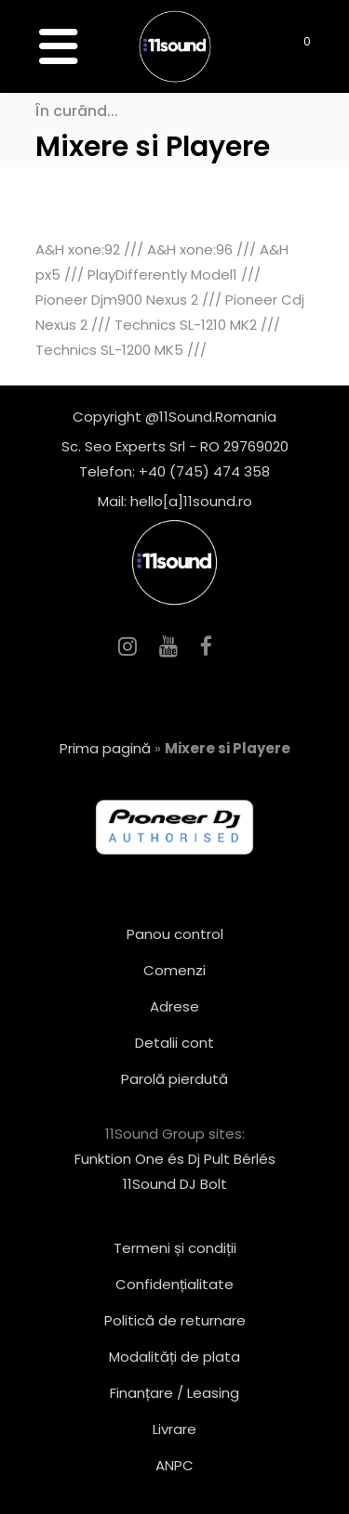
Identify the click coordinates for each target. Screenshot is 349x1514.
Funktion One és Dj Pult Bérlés (174, 1158)
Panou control (175, 934)
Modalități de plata (174, 1356)
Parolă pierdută (174, 1079)
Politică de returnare (175, 1320)
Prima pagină (105, 748)
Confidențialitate (174, 1284)
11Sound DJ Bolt (175, 1184)
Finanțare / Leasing (174, 1393)
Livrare (174, 1429)
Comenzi (174, 970)
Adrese (174, 1006)
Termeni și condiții (175, 1248)
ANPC (174, 1465)
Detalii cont (174, 1042)
